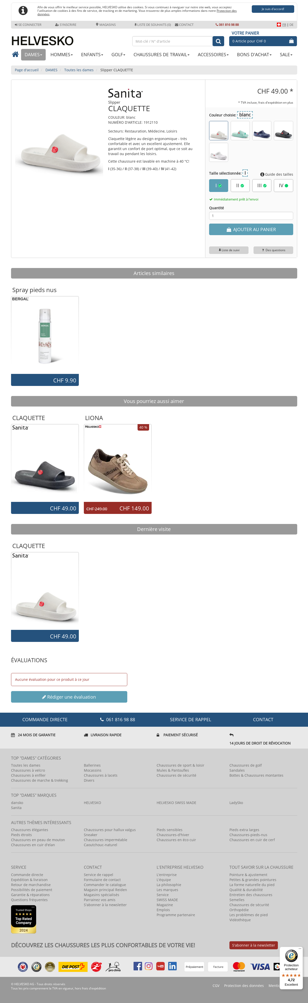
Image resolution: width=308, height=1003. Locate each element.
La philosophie (169, 884)
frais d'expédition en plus (275, 102)
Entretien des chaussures (250, 894)
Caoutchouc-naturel (100, 844)
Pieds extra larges (244, 829)
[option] (45, 335)
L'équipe (164, 879)
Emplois (163, 909)
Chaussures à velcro (28, 770)
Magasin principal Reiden (105, 889)
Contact (184, 24)
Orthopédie (239, 909)
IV (283, 185)
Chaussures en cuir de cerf (252, 839)
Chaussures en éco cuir (176, 839)
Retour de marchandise (31, 884)
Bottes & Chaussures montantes (256, 775)
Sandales (237, 770)
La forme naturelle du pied (252, 884)
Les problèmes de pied (248, 914)
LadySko (236, 802)
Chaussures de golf (245, 765)
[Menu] (300, 950)
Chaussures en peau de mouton (38, 839)
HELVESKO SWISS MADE (176, 802)
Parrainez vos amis (99, 899)
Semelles (236, 899)
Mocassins (92, 770)
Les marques (167, 889)
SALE (286, 54)
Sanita (16, 807)
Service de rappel (190, 719)
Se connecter (28, 24)
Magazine (165, 904)
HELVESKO (92, 802)
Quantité (216, 208)
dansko (17, 802)
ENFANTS (92, 54)
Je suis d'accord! (273, 9)
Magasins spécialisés (101, 894)
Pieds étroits (21, 834)
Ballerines (92, 765)
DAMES (33, 54)
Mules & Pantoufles (173, 770)
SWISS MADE (167, 899)
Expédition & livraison (29, 879)
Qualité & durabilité (246, 889)
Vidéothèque (240, 919)
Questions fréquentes (29, 899)
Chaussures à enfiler (28, 775)
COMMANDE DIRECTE (45, 719)
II (240, 185)
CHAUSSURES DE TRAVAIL (162, 54)
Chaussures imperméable (105, 839)
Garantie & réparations (30, 894)
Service (163, 894)
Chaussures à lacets (100, 775)
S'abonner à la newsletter (105, 904)
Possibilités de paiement (31, 889)
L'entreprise (167, 874)
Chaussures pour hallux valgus (110, 829)
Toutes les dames (25, 765)
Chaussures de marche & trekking (39, 780)
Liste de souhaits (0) (153, 24)
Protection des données (244, 985)
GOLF (118, 54)
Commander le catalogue (105, 884)
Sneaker (90, 834)
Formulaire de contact (102, 879)
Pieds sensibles (169, 829)
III (262, 185)
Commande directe (27, 874)
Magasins (106, 24)
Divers (89, 780)
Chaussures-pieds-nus (248, 834)
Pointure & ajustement (248, 874)
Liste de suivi (228, 250)
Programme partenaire (176, 914)
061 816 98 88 (227, 24)
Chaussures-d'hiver (173, 834)
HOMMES (61, 54)
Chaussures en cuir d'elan (33, 844)
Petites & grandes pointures (252, 879)
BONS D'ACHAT (254, 54)
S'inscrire (65, 24)
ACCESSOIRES (213, 54)
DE (291, 24)
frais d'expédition (94, 988)
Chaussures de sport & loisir (180, 765)
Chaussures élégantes (29, 829)
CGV (216, 985)
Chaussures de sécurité (176, 775)
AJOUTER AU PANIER (251, 229)
